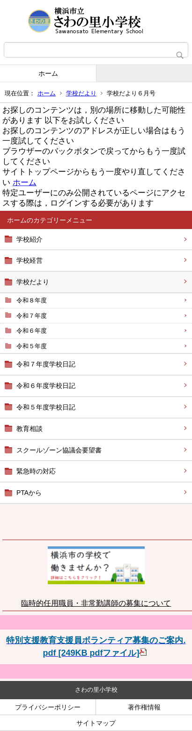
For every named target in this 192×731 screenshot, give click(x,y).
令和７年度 (31, 315)
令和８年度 (31, 300)
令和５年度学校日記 (45, 407)
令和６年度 (31, 330)
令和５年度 (31, 346)
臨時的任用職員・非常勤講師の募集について (96, 603)
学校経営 (29, 260)
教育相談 (29, 428)
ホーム (48, 73)
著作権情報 (144, 707)
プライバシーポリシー (48, 707)
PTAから (29, 492)
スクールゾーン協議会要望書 (59, 450)
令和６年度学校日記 (45, 385)
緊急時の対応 (36, 471)
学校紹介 (29, 239)
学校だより (81, 93)
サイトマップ (96, 723)
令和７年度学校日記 (45, 364)
